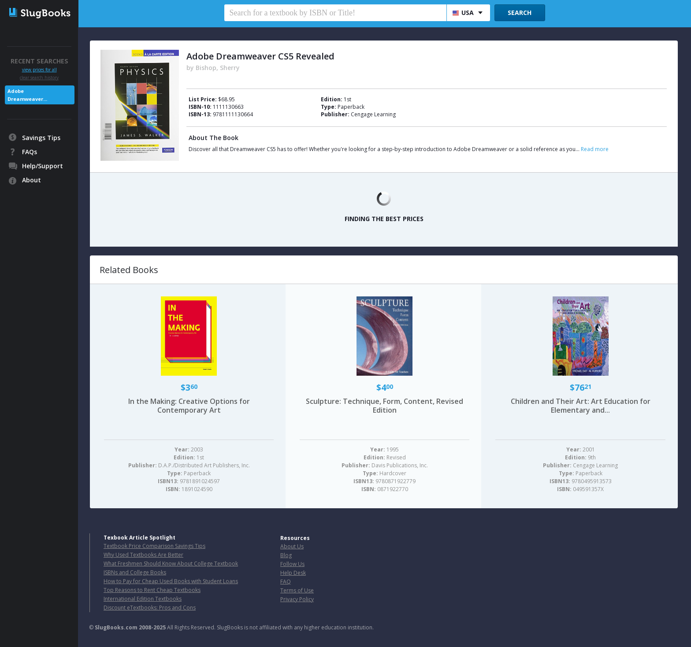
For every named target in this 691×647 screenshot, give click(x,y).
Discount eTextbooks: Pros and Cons (150, 607)
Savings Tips (41, 137)
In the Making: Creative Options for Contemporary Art (189, 405)
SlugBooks (40, 16)
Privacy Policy (297, 599)
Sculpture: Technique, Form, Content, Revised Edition (384, 405)
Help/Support (42, 166)
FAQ (285, 581)
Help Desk (293, 573)
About (31, 180)
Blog (286, 555)
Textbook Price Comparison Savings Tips (154, 546)
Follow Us (292, 564)
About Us (292, 546)
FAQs (29, 152)
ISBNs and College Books (135, 572)
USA (463, 12)
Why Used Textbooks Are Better (143, 554)
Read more (595, 149)
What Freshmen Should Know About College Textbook (171, 563)
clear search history (39, 77)
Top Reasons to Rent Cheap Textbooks (152, 590)
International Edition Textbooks (143, 599)
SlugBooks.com (116, 627)
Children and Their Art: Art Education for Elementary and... (580, 405)
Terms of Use (297, 590)
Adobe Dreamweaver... (27, 95)
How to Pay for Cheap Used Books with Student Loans (171, 581)
